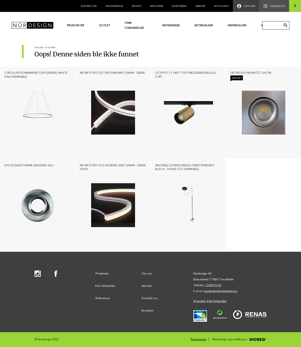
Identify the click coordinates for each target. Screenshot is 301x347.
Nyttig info (221, 6)
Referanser (171, 25)
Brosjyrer (156, 6)
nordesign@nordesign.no (220, 291)
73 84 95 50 (213, 285)
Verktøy (200, 6)
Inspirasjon (237, 25)
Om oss (147, 273)
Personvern (198, 339)
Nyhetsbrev (179, 6)
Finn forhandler (134, 25)
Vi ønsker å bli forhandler (210, 301)
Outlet (104, 25)
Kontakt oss (89, 6)
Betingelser (204, 25)
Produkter (75, 25)
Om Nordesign (114, 6)
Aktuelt (137, 6)
